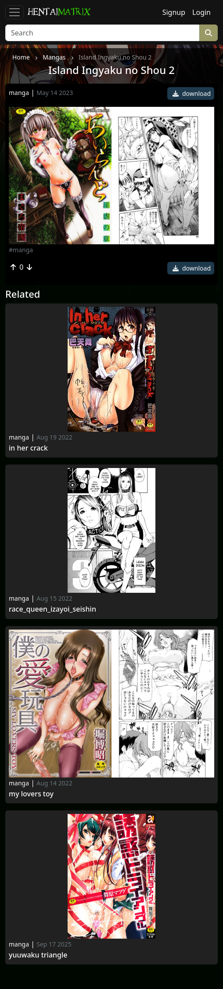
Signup (173, 12)
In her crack (28, 448)
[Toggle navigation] (14, 12)
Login (201, 12)
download (192, 93)
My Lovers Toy (31, 794)
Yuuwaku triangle (38, 955)
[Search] (102, 33)
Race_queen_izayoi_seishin (52, 609)
